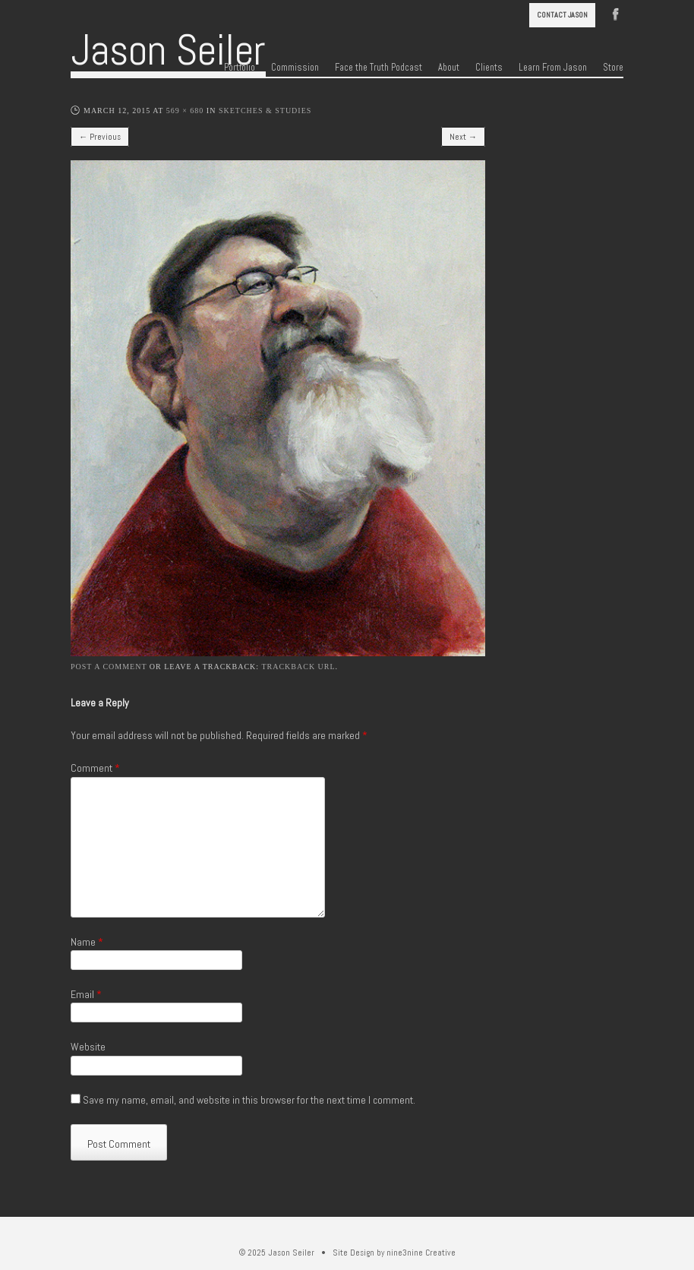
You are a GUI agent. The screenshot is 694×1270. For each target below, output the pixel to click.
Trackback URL (298, 666)
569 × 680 (185, 110)
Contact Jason (562, 15)
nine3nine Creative (421, 1252)
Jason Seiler (168, 50)
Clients (489, 68)
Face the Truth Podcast (378, 68)
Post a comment (109, 666)
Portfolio (239, 68)
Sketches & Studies (265, 110)
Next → (463, 136)
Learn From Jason (553, 68)
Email (86, 994)
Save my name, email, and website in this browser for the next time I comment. (249, 1100)
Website (88, 1047)
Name (87, 942)
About (448, 68)
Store (613, 68)
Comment (95, 768)
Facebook (615, 13)
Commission (295, 68)
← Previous (100, 136)
